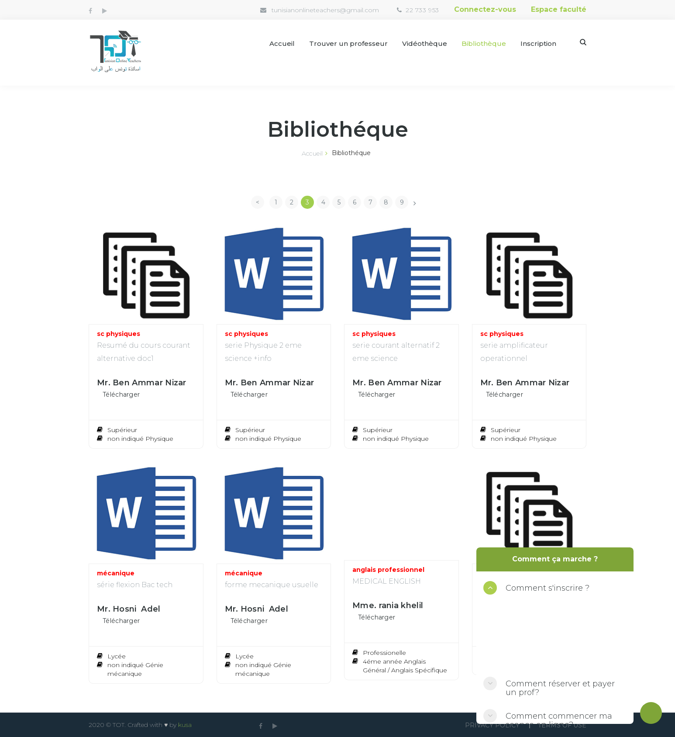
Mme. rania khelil (387, 605)
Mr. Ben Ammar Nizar (141, 383)
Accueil (282, 43)
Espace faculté (558, 9)
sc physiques (118, 334)
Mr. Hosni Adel (129, 609)
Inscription (538, 43)
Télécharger (121, 394)
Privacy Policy (492, 725)
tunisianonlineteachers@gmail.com (325, 10)
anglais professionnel (388, 570)
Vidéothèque (424, 43)
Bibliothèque (483, 43)
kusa (185, 725)
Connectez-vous (485, 9)
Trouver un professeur (348, 43)
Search (583, 42)
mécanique (115, 573)
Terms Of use (562, 725)
